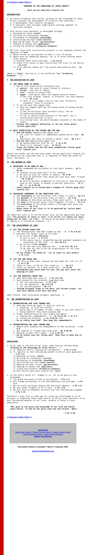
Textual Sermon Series (41, 514)
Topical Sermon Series (61, 514)
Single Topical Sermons (53, 516)
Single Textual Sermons (32, 516)
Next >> (28, 2)
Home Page (43, 512)
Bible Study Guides (23, 514)
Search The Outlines (43, 518)
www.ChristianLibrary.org (43, 533)
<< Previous (12, 2)
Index (21, 2)
